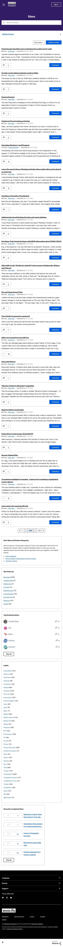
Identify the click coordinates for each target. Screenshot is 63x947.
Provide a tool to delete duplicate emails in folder (19, 73)
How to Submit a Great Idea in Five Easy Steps (20, 558)
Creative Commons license (14, 929)
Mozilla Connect (11, 4)
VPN (5, 794)
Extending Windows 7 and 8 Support (15, 145)
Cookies (42, 916)
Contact (4, 919)
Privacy (6, 744)
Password (7, 727)
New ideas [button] (38, 42)
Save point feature (8, 362)
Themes (6, 771)
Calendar (6, 681)
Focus (5, 704)
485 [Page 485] (39, 531)
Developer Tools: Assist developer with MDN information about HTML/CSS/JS (31, 241)
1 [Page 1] (22, 531)
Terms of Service (19, 916)
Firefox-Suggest (9, 701)
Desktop (6, 691)
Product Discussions (10, 751)
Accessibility (8, 671)
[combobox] (31, 22)
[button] (3, 65)
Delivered (11, 340)
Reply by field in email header (12, 410)
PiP (5, 737)
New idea (11, 51)
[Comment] (55, 65)
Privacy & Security (9, 747)
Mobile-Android (9, 717)
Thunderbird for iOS (10, 781)
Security (6, 761)
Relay (5, 754)
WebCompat (8, 797)
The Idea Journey (11, 561)
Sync (5, 764)
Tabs (5, 767)
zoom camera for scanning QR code (14, 506)
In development (13, 147)
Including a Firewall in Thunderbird (15, 196)
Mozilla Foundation (37, 924)
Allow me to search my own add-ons (15, 337)
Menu (5, 711)
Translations (7, 787)
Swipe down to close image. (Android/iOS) (17, 434)
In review (6, 587)
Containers (7, 684)
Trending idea (8, 580)
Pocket (6, 741)
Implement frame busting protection (15, 121)
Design (6, 687)
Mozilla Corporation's (11, 924)
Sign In (56, 4)
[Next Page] (43, 530)
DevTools (7, 694)
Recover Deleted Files (9, 455)
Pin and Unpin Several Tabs (12, 292)
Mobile (6, 714)
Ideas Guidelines (10, 556)
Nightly (6, 724)
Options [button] (60, 34)
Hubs (5, 707)
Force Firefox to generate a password (15, 316)
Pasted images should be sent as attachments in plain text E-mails (26, 49)
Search (6, 757)
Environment (8, 697)
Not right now (8, 597)
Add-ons (6, 674)
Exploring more (8, 590)
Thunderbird (8, 774)
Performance (8, 734)
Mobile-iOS (7, 721)
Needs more (8, 584)
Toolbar (6, 784)
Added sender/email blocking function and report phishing (23, 217)
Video (5, 791)
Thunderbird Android (10, 777)
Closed (6, 604)
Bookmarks (7, 677)
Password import (8, 97)
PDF (5, 731)
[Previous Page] (19, 530)
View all (8, 654)
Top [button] (2, 942)
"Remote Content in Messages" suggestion (17, 386)
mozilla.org (5, 916)
